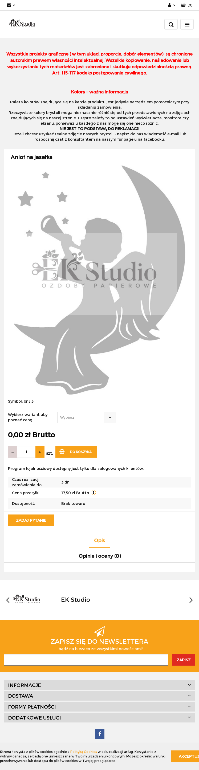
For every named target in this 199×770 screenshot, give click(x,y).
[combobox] (86, 417)
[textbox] (82, 417)
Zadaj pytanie (31, 520)
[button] (186, 5)
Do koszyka (75, 451)
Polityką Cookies (83, 751)
